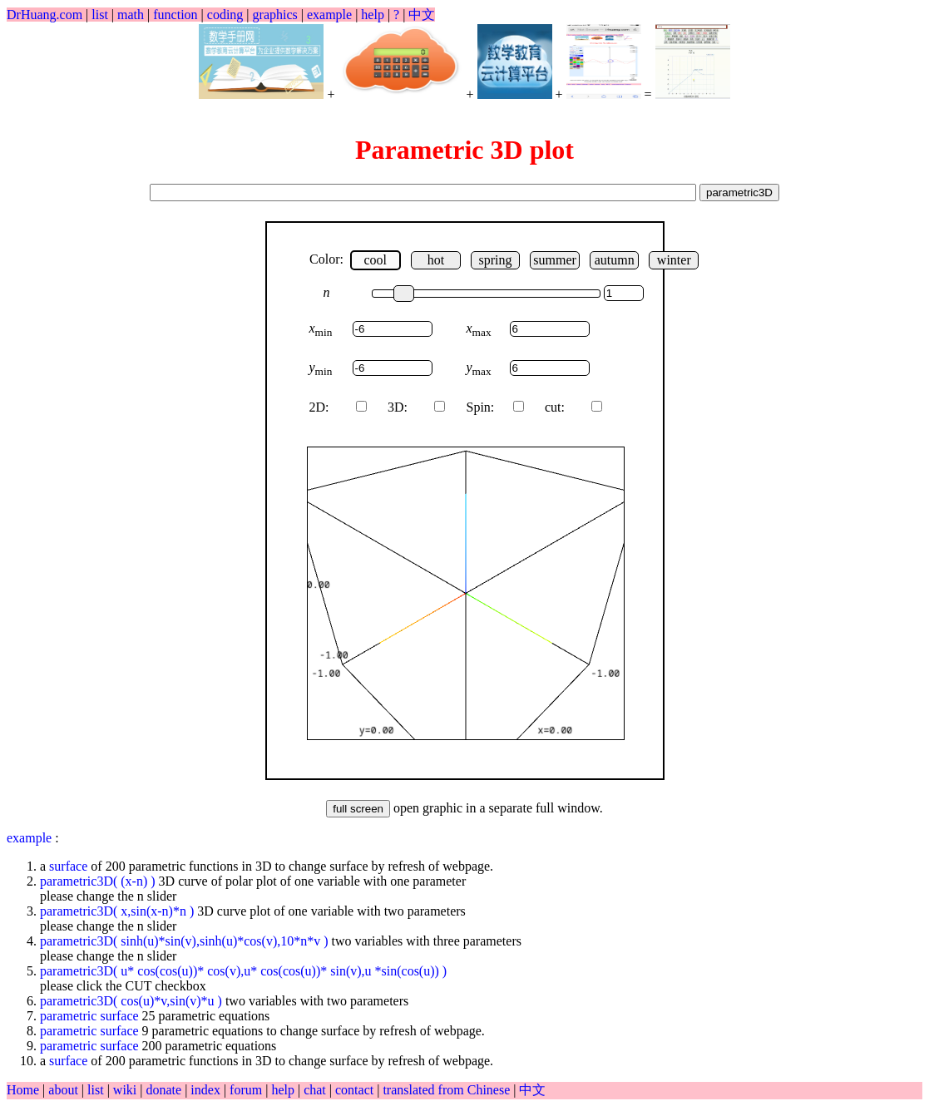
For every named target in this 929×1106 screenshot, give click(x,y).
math (130, 14)
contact (356, 1090)
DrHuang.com (44, 14)
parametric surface (91, 1016)
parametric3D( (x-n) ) (98, 881)
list (99, 14)
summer (554, 260)
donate (165, 1090)
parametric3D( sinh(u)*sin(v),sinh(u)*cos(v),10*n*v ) (186, 941)
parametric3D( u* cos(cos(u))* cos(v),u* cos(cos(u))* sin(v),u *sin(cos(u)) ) (243, 971)
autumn (615, 260)
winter (674, 260)
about (65, 1090)
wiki (126, 1090)
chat (316, 1090)
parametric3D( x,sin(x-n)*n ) (117, 911)
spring (494, 260)
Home (23, 1090)
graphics (275, 14)
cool (376, 260)
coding (225, 14)
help (372, 14)
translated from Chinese (446, 1090)
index (207, 1090)
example (329, 14)
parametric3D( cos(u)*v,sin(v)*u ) (131, 1001)
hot (435, 260)
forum (246, 1090)
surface (68, 866)
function (175, 14)
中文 (421, 14)
